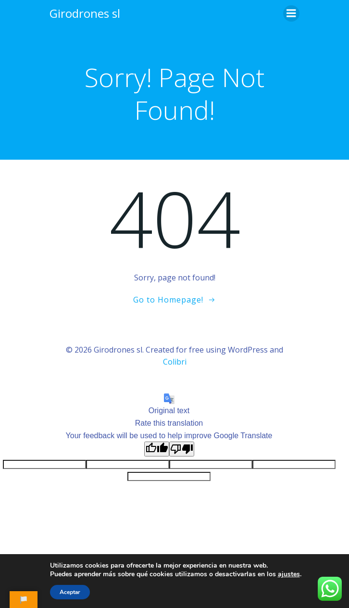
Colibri (175, 361)
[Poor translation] (181, 449)
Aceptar (70, 592)
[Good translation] (156, 449)
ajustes (289, 574)
